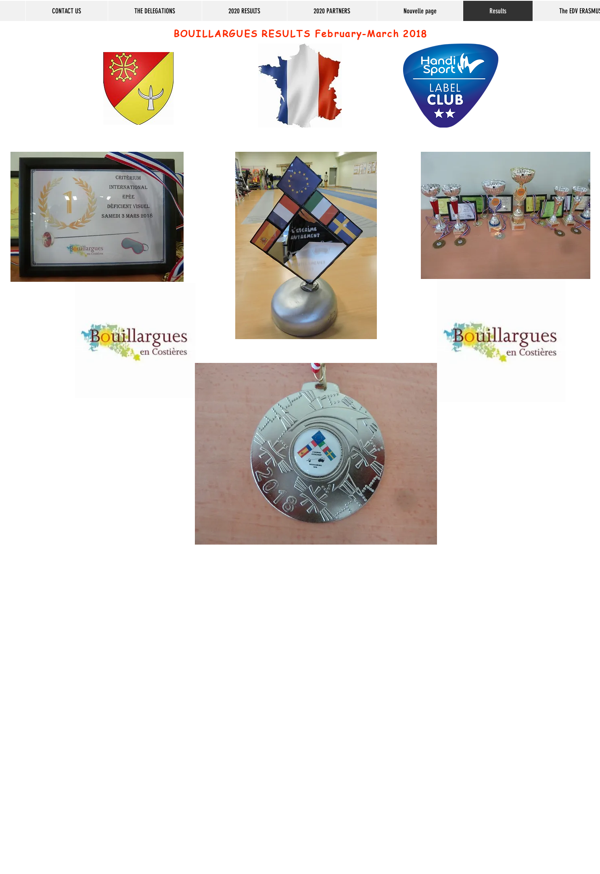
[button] (155, 11)
